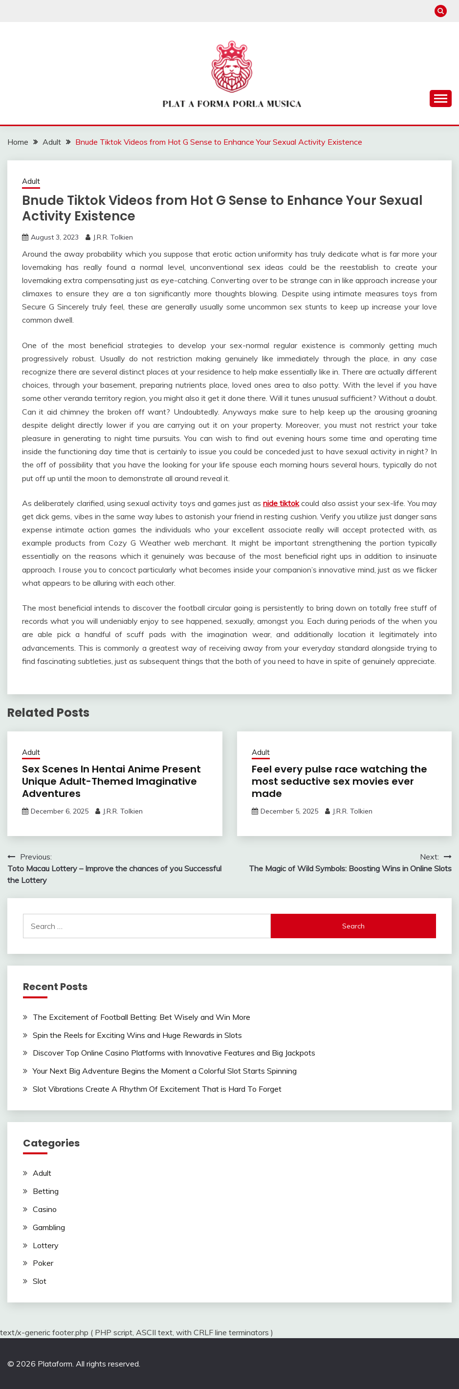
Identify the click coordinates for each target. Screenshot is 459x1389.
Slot (39, 1281)
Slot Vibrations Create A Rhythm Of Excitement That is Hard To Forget (157, 1089)
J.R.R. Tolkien (113, 237)
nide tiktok (281, 503)
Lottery (46, 1245)
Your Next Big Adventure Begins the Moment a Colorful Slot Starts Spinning (165, 1071)
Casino (45, 1209)
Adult (31, 181)
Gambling (49, 1227)
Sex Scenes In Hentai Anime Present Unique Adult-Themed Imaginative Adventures (111, 781)
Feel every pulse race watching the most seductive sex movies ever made (339, 781)
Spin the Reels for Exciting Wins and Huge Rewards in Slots (137, 1035)
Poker (43, 1263)
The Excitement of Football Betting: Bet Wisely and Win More (141, 1017)
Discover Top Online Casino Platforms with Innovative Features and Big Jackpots (174, 1053)
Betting (46, 1191)
